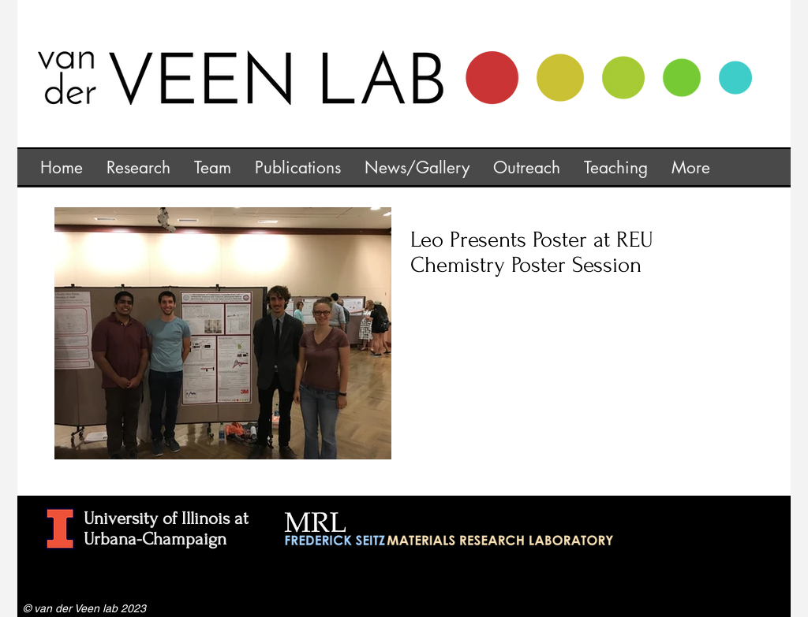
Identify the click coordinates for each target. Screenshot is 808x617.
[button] (138, 166)
